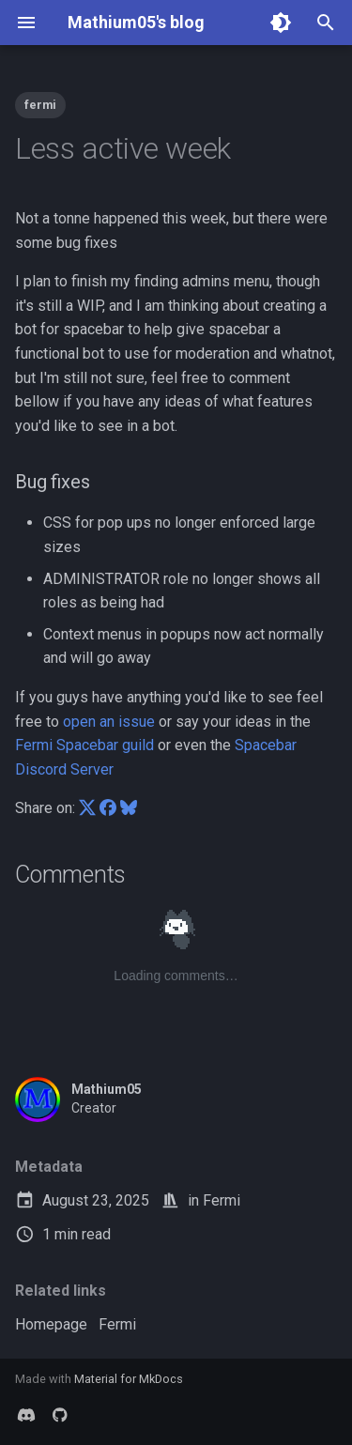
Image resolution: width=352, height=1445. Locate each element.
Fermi (221, 1200)
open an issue (109, 721)
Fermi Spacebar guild (84, 745)
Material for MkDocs (128, 1379)
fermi (40, 105)
